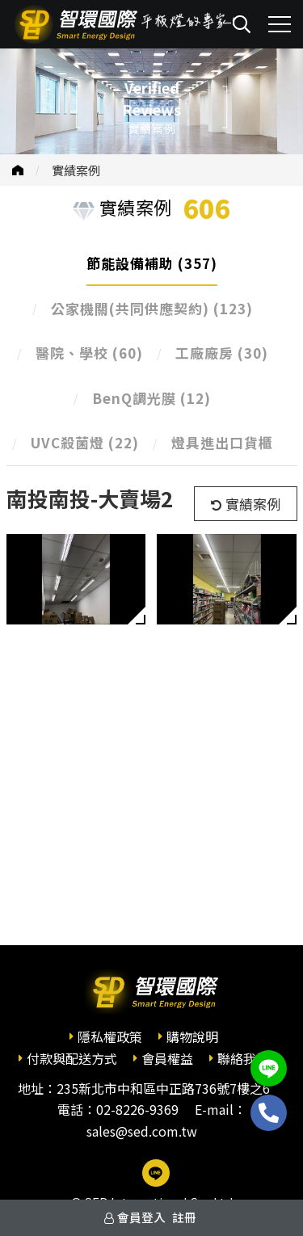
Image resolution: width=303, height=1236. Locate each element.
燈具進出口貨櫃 (222, 442)
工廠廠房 (221, 353)
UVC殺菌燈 (85, 442)
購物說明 (192, 1036)
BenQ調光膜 (151, 398)
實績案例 (76, 170)
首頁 (17, 170)
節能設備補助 (151, 263)
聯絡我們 (243, 1058)
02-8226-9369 (137, 1109)
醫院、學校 (89, 353)
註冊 (184, 1217)
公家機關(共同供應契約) (152, 308)
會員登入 (141, 1217)
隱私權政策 (110, 1036)
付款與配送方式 (72, 1058)
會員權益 (167, 1058)
